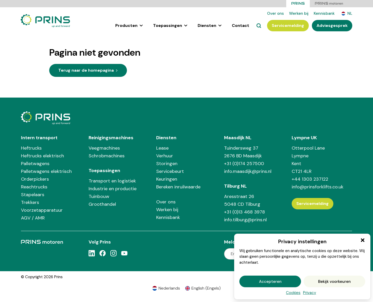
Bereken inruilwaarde (178, 186)
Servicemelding (288, 25)
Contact (240, 25)
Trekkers (30, 202)
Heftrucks (31, 148)
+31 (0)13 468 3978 (244, 212)
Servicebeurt (170, 171)
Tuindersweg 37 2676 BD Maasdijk (243, 152)
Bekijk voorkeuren (334, 281)
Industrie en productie (113, 188)
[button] (362, 240)
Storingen (166, 163)
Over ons (275, 13)
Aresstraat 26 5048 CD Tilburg (242, 200)
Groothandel (102, 204)
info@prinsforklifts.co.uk (317, 186)
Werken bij (299, 13)
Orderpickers (35, 179)
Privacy (309, 292)
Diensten (209, 25)
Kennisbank (324, 13)
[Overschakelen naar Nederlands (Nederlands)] (166, 288)
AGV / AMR (33, 218)
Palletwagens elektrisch (46, 171)
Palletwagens (35, 163)
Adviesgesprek (332, 25)
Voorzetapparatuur (42, 210)
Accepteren (270, 281)
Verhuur (164, 155)
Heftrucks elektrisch (42, 155)
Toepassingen (170, 25)
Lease (162, 148)
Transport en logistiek (112, 181)
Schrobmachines (107, 155)
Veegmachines (104, 148)
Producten (129, 25)
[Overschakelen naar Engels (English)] (203, 288)
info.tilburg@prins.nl (245, 219)
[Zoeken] (259, 25)
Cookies (293, 292)
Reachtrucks (34, 186)
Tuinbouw (99, 196)
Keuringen (166, 179)
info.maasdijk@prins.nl (247, 171)
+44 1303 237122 (310, 179)
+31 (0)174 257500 (244, 163)
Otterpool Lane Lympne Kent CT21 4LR (308, 159)
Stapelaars (32, 194)
